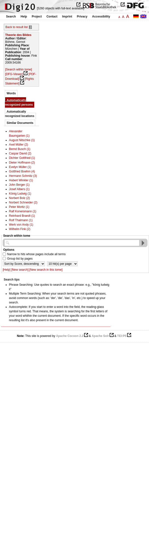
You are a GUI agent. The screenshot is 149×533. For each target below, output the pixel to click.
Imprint (67, 16)
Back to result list (16, 27)
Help (24, 16)
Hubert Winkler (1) (21, 180)
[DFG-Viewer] (14, 74)
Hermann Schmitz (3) (23, 176)
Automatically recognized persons (19, 102)
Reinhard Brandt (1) (22, 215)
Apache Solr (100, 336)
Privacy (82, 16)
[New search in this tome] (45, 269)
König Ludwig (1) (20, 193)
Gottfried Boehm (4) (22, 171)
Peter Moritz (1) (19, 207)
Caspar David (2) (20, 153)
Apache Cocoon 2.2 (69, 336)
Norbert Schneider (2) (23, 202)
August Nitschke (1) (22, 140)
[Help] (6, 269)
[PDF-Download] (20, 76)
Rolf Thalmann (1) (21, 220)
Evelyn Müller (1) (20, 167)
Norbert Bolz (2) (19, 198)
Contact (52, 16)
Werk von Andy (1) (21, 224)
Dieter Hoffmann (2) (22, 162)
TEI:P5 (121, 336)
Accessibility (101, 16)
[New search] (20, 269)
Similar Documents (20, 123)
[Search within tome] (18, 69)
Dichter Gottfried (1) (22, 158)
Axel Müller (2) (18, 144)
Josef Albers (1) (19, 189)
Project (37, 16)
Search (11, 16)
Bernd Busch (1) (19, 149)
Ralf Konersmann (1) (22, 211)
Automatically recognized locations (19, 114)
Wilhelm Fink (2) (19, 229)
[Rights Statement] (19, 81)
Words (11, 93)
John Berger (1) (19, 184)
